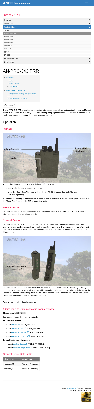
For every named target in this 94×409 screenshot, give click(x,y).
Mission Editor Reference (15, 90)
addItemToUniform (18, 332)
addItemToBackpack (19, 336)
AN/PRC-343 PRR (10, 33)
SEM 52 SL (8, 49)
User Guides (47, 23)
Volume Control (13, 84)
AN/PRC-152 (8, 40)
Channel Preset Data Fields (17, 98)
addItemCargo (19, 344)
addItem (14, 324)
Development (47, 62)
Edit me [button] (9, 105)
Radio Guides (47, 27)
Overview (47, 20)
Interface (11, 81)
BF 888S (7, 55)
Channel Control (13, 86)
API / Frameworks (47, 58)
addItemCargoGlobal (21, 348)
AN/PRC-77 (8, 46)
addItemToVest (17, 328)
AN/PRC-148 (8, 37)
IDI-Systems (71, 388)
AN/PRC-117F (9, 43)
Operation (9, 78)
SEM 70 (6, 52)
